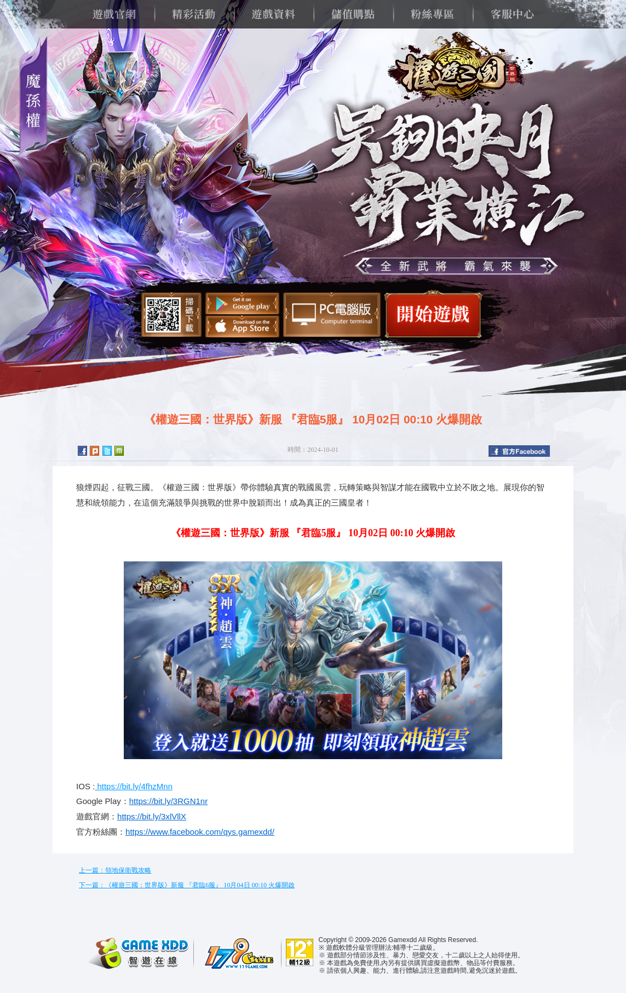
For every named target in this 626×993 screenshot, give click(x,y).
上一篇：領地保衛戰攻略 (115, 870)
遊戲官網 (114, 14)
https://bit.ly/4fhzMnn (134, 786)
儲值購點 (353, 14)
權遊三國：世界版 (456, 71)
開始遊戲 (433, 314)
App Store (242, 326)
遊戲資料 (273, 14)
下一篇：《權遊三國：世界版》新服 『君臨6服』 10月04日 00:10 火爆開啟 (187, 885)
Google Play (242, 303)
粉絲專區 (432, 14)
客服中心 (512, 14)
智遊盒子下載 (332, 314)
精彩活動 (193, 14)
